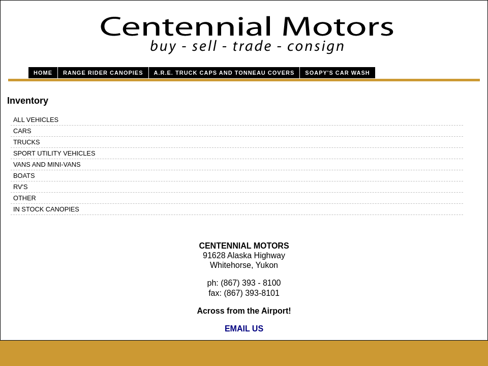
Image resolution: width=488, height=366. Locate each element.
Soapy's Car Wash (337, 73)
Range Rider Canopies (103, 73)
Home (43, 73)
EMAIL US (244, 328)
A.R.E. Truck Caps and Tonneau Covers (224, 73)
